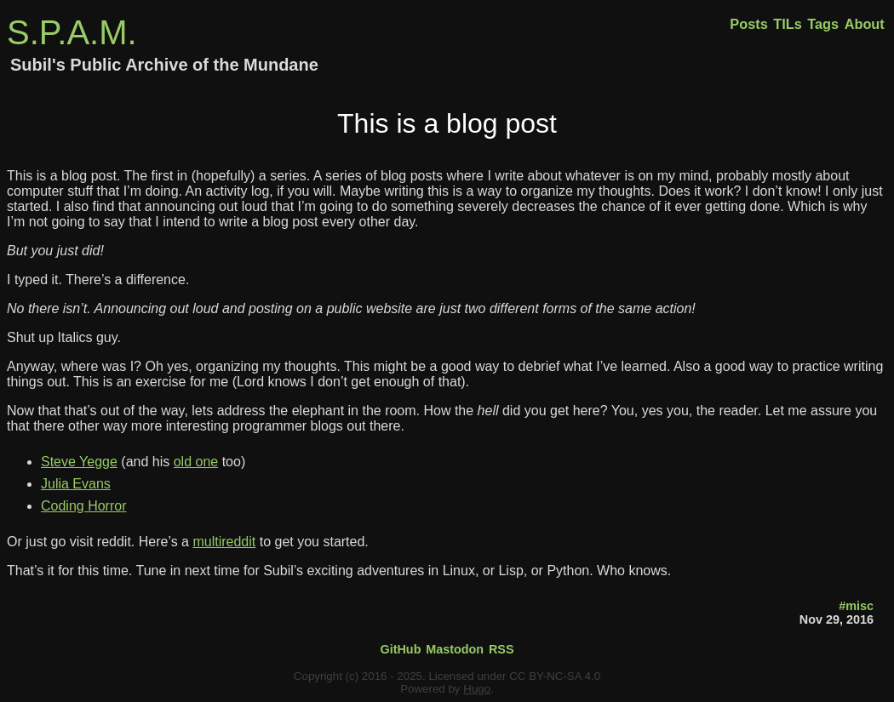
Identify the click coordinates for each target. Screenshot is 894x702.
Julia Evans (76, 484)
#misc (856, 606)
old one (196, 461)
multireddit (223, 541)
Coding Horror (83, 506)
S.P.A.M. (72, 32)
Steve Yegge (79, 461)
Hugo (476, 688)
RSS (501, 649)
